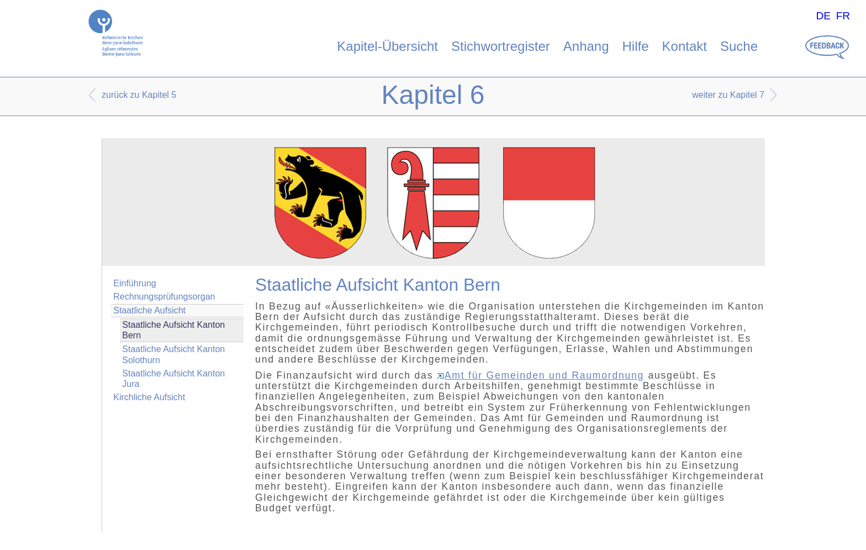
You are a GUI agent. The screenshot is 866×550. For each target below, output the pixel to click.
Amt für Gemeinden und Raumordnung (540, 375)
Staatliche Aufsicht (149, 310)
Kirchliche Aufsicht (149, 397)
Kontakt (684, 46)
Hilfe (635, 46)
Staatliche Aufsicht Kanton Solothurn (173, 354)
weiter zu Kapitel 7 (728, 94)
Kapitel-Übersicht (387, 46)
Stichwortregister (500, 46)
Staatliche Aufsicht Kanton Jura (173, 379)
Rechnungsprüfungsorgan (164, 296)
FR (843, 16)
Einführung (134, 283)
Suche (739, 46)
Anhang (586, 46)
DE (823, 16)
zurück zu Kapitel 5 (139, 94)
